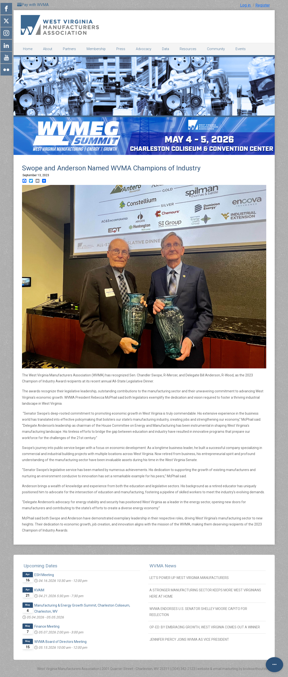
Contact (29, 61)
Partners (69, 49)
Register (262, 5)
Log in (245, 5)
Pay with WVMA (33, 4)
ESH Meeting (44, 575)
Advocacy (143, 49)
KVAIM (39, 590)
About (47, 49)
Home (27, 49)
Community (216, 49)
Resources (188, 49)
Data (165, 49)
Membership (96, 49)
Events (241, 49)
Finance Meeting (46, 626)
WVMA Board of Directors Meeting (60, 642)
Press (120, 49)
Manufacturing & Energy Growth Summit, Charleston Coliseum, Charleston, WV (82, 608)
